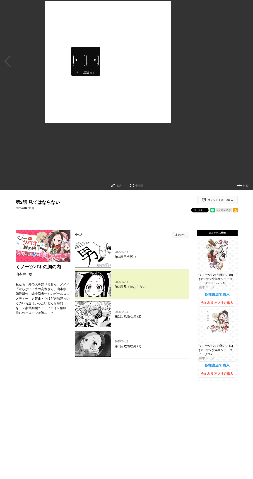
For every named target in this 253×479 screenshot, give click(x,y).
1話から (182, 234)
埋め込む (226, 210)
